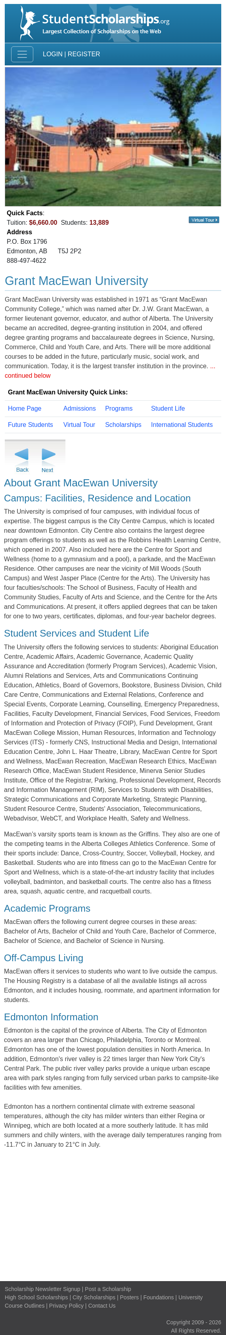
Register (84, 54)
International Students (182, 424)
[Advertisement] (113, 1215)
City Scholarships (94, 1297)
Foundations (158, 1297)
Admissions (79, 408)
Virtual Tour (79, 424)
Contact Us (101, 1305)
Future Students (30, 424)
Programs (118, 408)
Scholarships (123, 424)
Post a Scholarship (108, 1289)
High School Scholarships (36, 1297)
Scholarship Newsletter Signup (42, 1289)
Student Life (168, 408)
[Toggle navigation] (22, 54)
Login (53, 54)
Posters (129, 1297)
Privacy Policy (66, 1305)
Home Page (25, 408)
